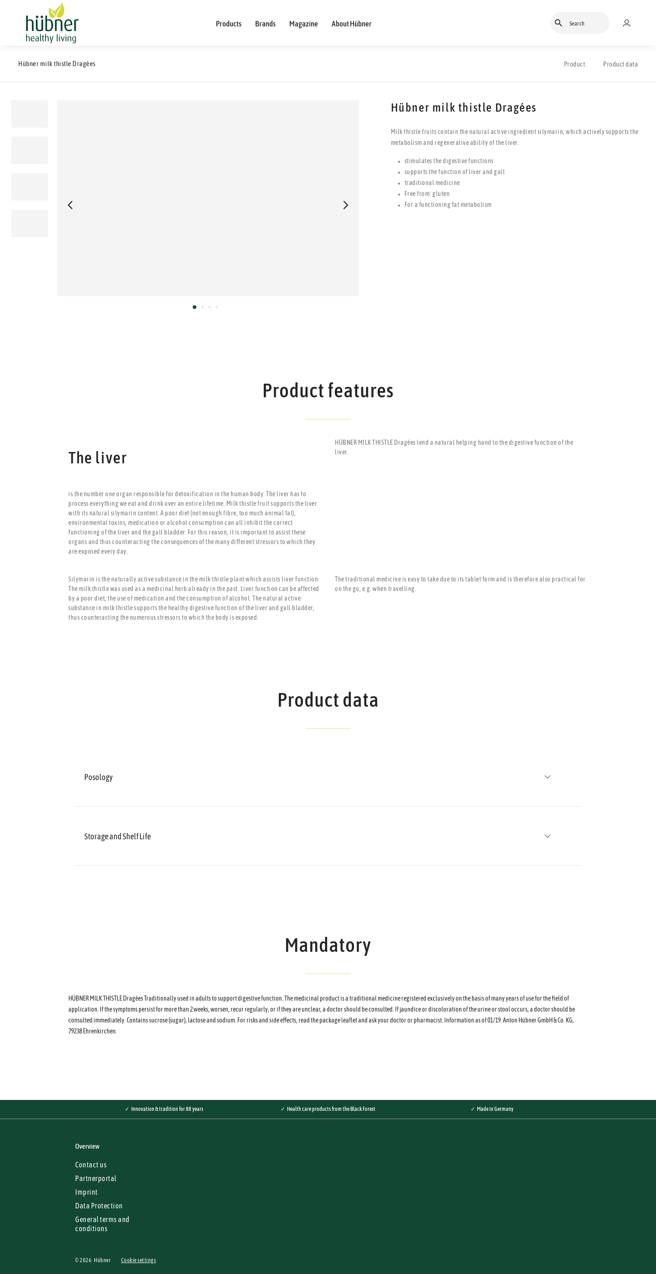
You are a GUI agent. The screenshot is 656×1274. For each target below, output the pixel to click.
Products (228, 23)
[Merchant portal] (630, 22)
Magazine (303, 23)
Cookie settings (138, 1260)
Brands (265, 23)
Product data (620, 64)
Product (574, 64)
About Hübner (352, 23)
